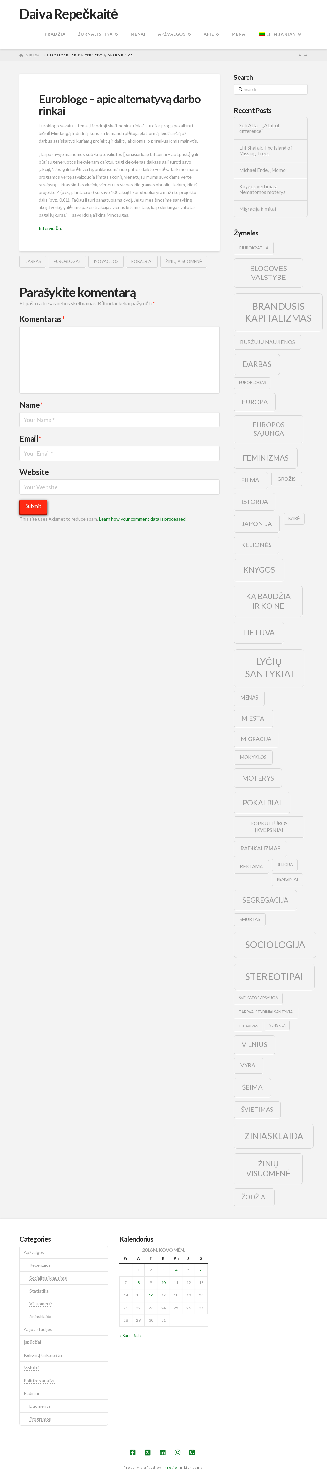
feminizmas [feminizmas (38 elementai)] (266, 457)
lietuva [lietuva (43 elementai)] (259, 632)
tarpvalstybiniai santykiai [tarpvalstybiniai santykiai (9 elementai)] (266, 1012)
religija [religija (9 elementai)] (285, 864)
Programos (40, 1418)
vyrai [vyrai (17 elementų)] (248, 1065)
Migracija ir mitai (257, 209)
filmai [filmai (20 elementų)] (251, 480)
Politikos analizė (39, 1380)
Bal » (137, 1335)
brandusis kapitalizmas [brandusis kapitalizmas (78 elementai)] (278, 312)
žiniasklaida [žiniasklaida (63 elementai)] (273, 1136)
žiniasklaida (40, 1316)
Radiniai (31, 1393)
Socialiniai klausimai (48, 1277)
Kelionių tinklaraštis (43, 1355)
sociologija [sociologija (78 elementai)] (275, 944)
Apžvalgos (34, 1252)
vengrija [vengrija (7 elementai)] (277, 1025)
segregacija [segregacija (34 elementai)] (265, 900)
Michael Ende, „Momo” (263, 170)
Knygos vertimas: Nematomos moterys (262, 189)
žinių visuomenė (183, 261)
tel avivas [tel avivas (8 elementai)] (248, 1026)
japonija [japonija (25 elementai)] (257, 523)
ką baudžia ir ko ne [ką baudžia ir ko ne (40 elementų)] (268, 601)
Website (34, 472)
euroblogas (67, 261)
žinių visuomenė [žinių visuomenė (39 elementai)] (268, 1168)
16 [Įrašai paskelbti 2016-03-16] (151, 1295)
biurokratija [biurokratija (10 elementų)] (254, 247)
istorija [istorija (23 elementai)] (254, 501)
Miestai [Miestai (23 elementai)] (253, 718)
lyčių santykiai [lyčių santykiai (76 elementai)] (269, 667)
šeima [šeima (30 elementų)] (252, 1087)
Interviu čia (50, 228)
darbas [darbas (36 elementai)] (257, 364)
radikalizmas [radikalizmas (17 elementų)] (260, 848)
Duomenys (40, 1406)
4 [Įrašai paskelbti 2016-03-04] (176, 1269)
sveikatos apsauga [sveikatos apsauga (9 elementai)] (258, 998)
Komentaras (42, 318)
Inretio (170, 1467)
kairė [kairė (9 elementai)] (294, 518)
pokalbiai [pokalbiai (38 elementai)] (262, 802)
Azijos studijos (38, 1329)
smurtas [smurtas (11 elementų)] (250, 919)
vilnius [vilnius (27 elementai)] (254, 1044)
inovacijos (106, 261)
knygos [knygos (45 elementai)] (259, 569)
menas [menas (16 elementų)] (249, 697)
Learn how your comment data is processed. (142, 519)
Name (31, 404)
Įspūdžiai (32, 1342)
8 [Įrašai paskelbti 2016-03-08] (138, 1282)
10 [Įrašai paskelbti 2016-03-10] (163, 1282)
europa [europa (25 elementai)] (255, 401)
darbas (33, 261)
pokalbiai (142, 261)
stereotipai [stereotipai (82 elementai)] (274, 976)
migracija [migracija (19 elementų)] (256, 738)
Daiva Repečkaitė (68, 13)
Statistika (39, 1291)
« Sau (124, 1335)
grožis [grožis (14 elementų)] (287, 479)
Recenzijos (40, 1265)
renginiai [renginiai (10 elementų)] (287, 879)
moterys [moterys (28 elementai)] (258, 778)
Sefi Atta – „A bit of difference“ (259, 128)
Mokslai (31, 1367)
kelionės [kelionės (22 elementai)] (256, 544)
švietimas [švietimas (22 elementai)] (257, 1109)
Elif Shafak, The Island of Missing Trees (265, 151)
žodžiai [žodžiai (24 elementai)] (254, 1196)
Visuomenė (40, 1303)
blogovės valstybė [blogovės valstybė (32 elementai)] (268, 273)
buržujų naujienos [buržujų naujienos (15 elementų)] (267, 342)
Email (30, 438)
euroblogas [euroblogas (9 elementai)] (252, 382)
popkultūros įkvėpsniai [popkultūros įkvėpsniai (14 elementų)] (268, 826)
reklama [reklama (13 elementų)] (251, 866)
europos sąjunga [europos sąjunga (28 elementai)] (269, 428)
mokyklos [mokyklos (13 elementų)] (253, 757)
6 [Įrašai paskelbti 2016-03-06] (201, 1269)
